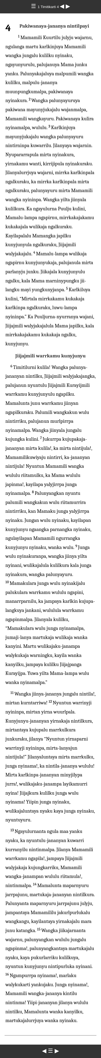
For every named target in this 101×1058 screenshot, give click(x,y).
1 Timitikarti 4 (49, 7)
